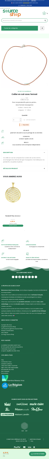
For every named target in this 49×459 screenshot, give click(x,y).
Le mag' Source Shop (7, 334)
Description (8, 152)
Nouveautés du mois (7, 369)
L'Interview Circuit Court (8, 349)
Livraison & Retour (6, 364)
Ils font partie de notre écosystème (12, 347)
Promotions (4, 373)
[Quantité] (16, 120)
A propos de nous (6, 325)
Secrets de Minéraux (24, 91)
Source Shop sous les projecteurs (24, 399)
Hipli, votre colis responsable (9, 367)
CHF (26, 431)
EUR (23, 431)
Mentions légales (35, 439)
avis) (36, 3)
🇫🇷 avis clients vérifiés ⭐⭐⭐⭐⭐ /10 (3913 (23, 3)
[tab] (24, 152)
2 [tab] (25, 89)
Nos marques (5, 371)
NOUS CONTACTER (21, 441)
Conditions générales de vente (16, 439)
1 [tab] (24, 89)
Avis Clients (4, 332)
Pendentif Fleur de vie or (12, 216)
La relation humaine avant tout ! (11, 345)
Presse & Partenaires (7, 330)
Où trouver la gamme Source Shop (11, 329)
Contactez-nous (6, 362)
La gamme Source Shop (8, 327)
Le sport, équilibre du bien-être (10, 351)
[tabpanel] (24, 64)
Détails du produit (10, 168)
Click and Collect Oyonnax (9, 365)
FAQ (2, 360)
